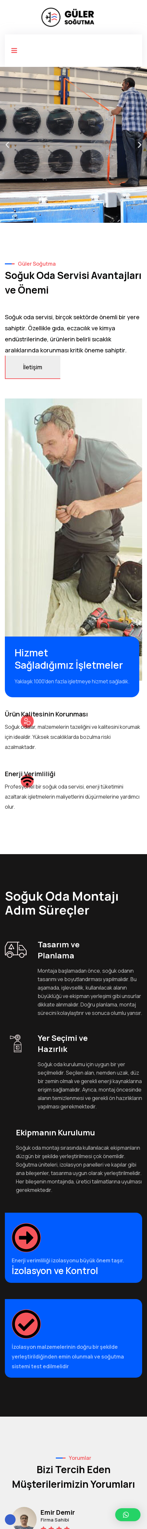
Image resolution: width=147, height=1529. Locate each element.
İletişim (32, 367)
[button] (7, 145)
